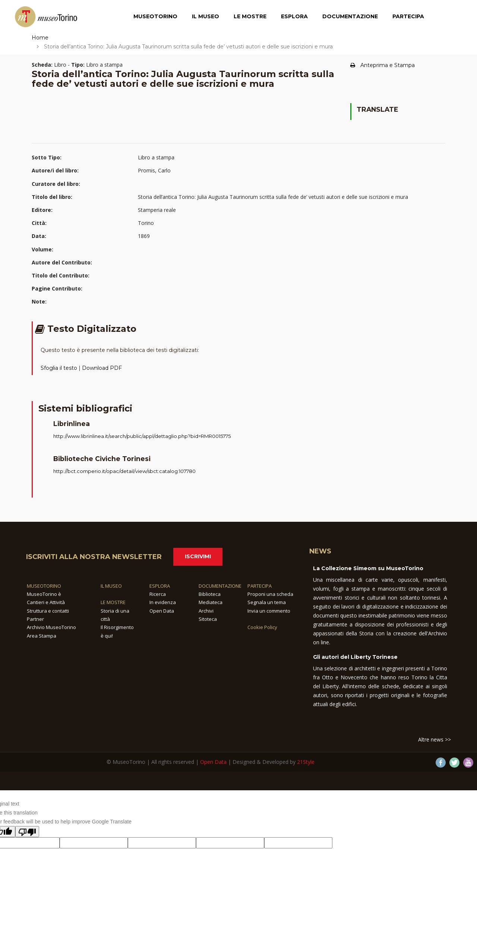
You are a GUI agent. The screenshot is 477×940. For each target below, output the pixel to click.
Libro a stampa (156, 157)
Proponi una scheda (270, 594)
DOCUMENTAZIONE (220, 585)
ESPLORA (159, 585)
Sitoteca (208, 619)
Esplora (294, 16)
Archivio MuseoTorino (51, 627)
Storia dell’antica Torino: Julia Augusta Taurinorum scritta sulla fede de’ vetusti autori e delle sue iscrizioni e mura (273, 196)
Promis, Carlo (154, 170)
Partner (35, 619)
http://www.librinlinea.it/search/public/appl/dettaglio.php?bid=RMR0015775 (142, 436)
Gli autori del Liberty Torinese (355, 657)
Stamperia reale (157, 209)
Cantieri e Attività (46, 602)
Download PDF (102, 368)
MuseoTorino (155, 16)
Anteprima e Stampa (382, 65)
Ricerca (157, 594)
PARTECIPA (259, 585)
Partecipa (408, 16)
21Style (306, 761)
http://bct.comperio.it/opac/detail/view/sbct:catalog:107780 (124, 471)
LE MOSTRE (113, 602)
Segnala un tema (266, 602)
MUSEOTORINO (44, 585)
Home (40, 37)
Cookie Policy (262, 627)
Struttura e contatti (48, 610)
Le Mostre (250, 16)
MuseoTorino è (44, 594)
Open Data (161, 610)
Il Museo (205, 16)
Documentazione (350, 16)
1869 (144, 235)
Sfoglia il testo (59, 368)
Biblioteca (210, 594)
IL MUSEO (111, 585)
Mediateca (210, 602)
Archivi (206, 610)
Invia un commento (268, 610)
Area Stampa (41, 635)
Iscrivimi (198, 556)
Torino (146, 222)
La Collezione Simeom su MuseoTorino (368, 568)
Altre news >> (434, 739)
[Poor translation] (27, 831)
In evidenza (162, 602)
